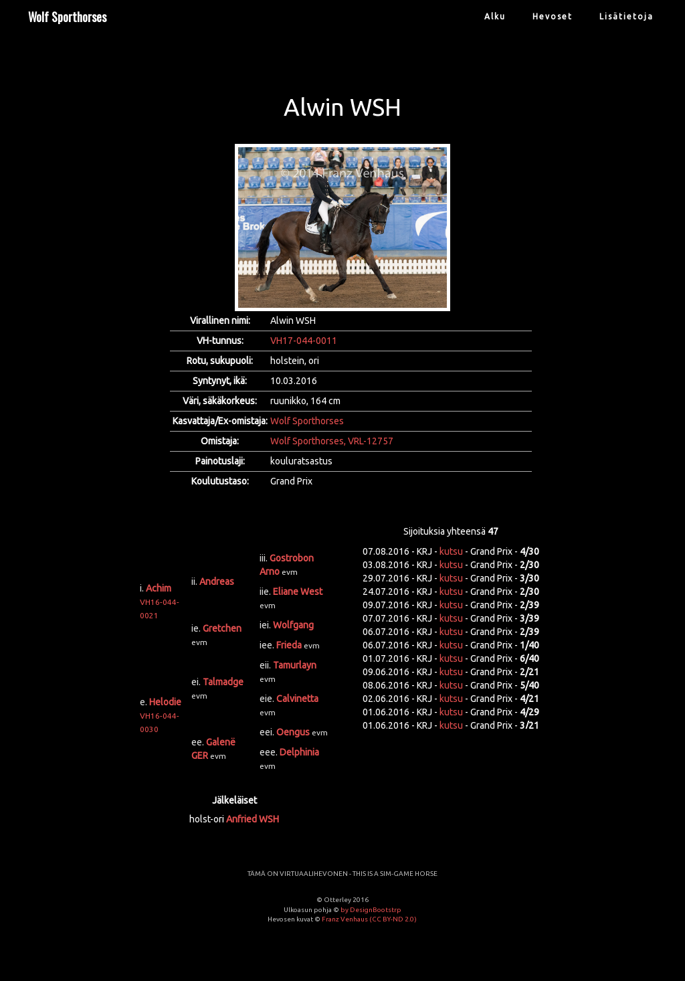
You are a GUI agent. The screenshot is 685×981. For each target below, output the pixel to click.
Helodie (165, 702)
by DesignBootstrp (370, 909)
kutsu (451, 551)
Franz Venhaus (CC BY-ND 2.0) (369, 919)
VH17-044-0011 (303, 340)
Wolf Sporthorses (67, 16)
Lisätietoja (626, 16)
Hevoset (552, 16)
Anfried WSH (252, 819)
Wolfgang (293, 625)
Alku (495, 16)
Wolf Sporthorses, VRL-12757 (331, 441)
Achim (158, 588)
